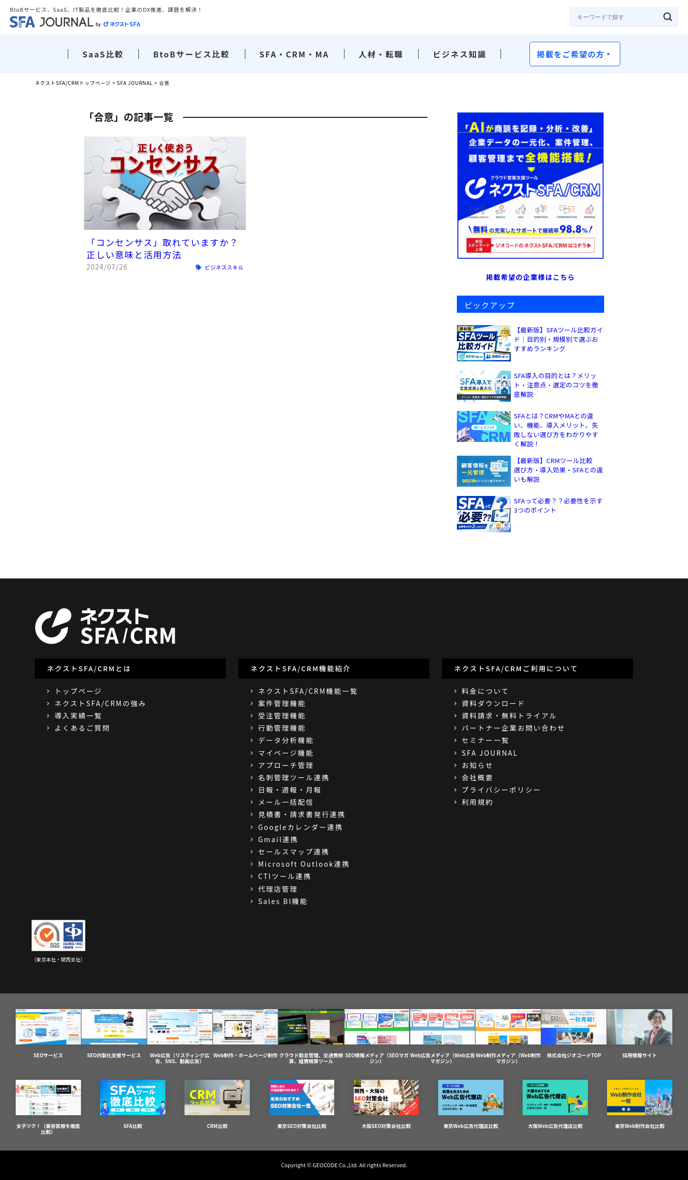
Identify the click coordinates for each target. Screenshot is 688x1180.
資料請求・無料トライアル (509, 715)
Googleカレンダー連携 (300, 827)
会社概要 (478, 777)
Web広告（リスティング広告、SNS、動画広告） (179, 1037)
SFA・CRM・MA (294, 54)
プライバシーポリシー (501, 790)
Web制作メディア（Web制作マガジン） (508, 1037)
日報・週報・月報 (290, 790)
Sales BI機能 (283, 901)
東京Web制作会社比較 (639, 1104)
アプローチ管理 (286, 765)
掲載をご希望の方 (571, 54)
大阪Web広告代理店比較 (555, 1104)
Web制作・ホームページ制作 (245, 1034)
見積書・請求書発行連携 (302, 814)
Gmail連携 (278, 839)
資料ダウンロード (494, 703)
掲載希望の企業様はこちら (530, 277)
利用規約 (478, 802)
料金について (485, 691)
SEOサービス (48, 1034)
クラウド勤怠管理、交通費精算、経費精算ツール (311, 1037)
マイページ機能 (286, 753)
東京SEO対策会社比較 (302, 1104)
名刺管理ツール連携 (294, 777)
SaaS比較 (103, 54)
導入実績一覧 (78, 715)
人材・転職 (381, 54)
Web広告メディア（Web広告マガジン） (443, 1037)
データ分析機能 (286, 740)
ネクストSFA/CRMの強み (100, 703)
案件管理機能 (282, 703)
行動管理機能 (282, 728)
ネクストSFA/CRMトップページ (73, 82)
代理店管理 (278, 889)
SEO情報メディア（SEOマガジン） (377, 1037)
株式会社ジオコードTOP (574, 1034)
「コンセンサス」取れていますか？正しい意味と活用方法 (162, 248)
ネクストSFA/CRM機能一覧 (308, 691)
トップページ (78, 691)
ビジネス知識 (459, 54)
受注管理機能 (282, 715)
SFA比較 (132, 1104)
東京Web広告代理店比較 (470, 1104)
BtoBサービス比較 (191, 54)
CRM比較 (217, 1104)
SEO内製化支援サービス (114, 1034)
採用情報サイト (639, 1034)
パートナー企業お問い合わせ (513, 728)
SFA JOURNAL (135, 82)
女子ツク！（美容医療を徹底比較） (48, 1107)
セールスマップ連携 (294, 851)
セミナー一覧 (485, 740)
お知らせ (478, 765)
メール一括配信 (286, 802)
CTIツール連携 (285, 876)
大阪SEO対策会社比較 (386, 1104)
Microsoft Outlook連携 (304, 864)
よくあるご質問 (82, 728)
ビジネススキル (224, 267)
